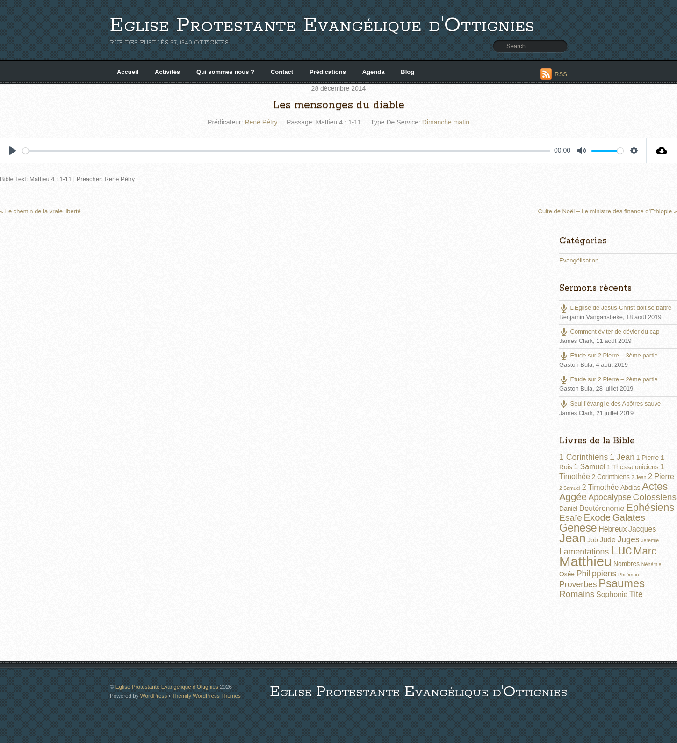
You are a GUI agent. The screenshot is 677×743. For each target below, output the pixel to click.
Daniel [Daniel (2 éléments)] (568, 508)
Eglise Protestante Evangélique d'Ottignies (322, 25)
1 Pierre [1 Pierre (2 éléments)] (647, 457)
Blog (407, 71)
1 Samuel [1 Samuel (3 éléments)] (589, 467)
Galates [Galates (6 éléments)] (628, 517)
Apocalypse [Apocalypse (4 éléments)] (609, 497)
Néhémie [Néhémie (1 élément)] (651, 564)
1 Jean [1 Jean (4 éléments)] (622, 457)
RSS (561, 74)
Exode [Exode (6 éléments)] (597, 517)
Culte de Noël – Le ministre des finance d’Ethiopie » (607, 211)
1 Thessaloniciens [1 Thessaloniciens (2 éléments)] (632, 467)
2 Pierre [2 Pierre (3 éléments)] (661, 477)
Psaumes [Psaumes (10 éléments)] (621, 583)
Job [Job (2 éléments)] (592, 540)
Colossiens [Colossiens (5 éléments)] (655, 497)
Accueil (127, 71)
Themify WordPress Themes (206, 695)
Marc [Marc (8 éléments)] (645, 551)
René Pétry (261, 122)
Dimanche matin (445, 122)
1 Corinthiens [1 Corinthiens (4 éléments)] (583, 457)
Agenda (373, 71)
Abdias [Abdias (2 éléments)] (630, 487)
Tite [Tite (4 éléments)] (636, 594)
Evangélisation (578, 260)
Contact (282, 71)
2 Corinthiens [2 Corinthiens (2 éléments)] (610, 477)
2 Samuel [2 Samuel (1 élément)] (569, 488)
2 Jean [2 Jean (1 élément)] (639, 477)
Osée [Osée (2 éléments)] (567, 574)
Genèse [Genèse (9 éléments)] (578, 528)
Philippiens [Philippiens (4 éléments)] (596, 573)
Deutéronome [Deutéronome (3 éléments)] (602, 508)
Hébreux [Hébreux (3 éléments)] (612, 529)
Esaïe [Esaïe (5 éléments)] (570, 518)
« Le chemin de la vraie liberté (40, 211)
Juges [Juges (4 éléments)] (628, 539)
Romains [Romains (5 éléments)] (576, 594)
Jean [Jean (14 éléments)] (572, 538)
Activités (167, 71)
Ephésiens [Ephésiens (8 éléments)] (650, 507)
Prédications (328, 71)
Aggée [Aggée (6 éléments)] (573, 497)
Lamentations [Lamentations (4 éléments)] (584, 551)
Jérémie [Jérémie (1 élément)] (650, 540)
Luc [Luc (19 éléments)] (621, 549)
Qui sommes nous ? (225, 71)
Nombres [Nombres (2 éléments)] (626, 564)
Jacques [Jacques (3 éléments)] (642, 529)
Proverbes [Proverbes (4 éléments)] (578, 584)
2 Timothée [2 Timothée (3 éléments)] (600, 487)
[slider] (286, 150)
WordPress (153, 695)
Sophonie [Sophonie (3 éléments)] (611, 594)
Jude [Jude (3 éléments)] (607, 540)
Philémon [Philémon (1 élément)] (628, 574)
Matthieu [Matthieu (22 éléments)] (585, 561)
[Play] (12, 150)
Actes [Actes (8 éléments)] (655, 486)
